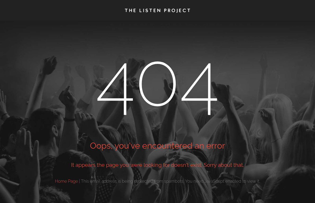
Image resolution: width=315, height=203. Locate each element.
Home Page (66, 181)
